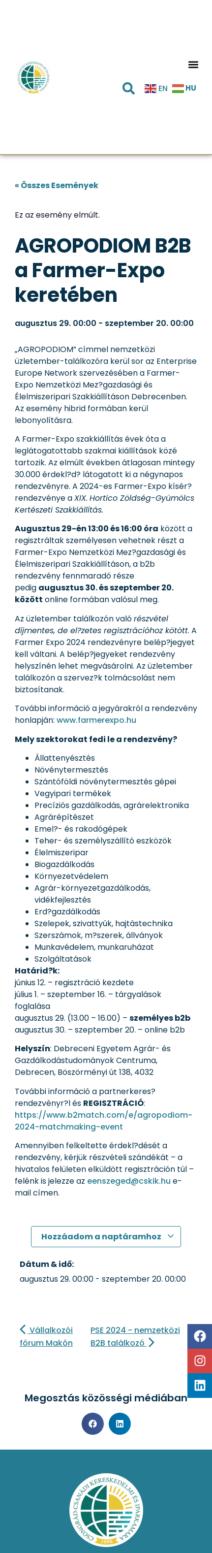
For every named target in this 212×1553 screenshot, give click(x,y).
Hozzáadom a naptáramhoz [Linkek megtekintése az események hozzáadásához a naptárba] (108, 1236)
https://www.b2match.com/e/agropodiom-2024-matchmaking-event (103, 1120)
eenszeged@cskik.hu (129, 1181)
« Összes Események (56, 185)
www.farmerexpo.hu (96, 720)
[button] (193, 64)
